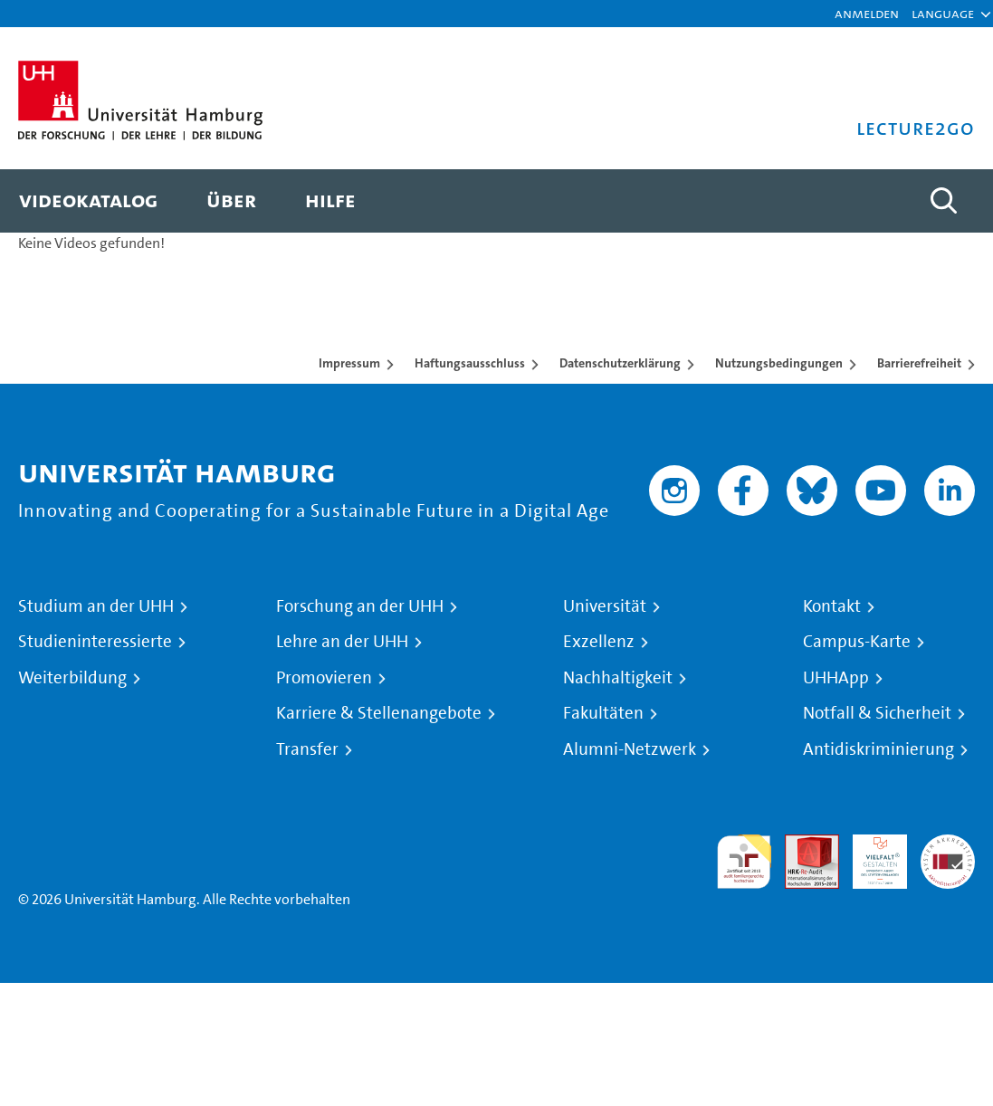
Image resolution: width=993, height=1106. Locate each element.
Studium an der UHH (96, 606)
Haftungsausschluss (470, 363)
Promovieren (324, 678)
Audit (802, 844)
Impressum (349, 363)
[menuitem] (88, 201)
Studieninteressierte (95, 641)
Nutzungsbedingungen (779, 363)
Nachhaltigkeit (618, 678)
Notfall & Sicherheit (877, 713)
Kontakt (832, 606)
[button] (943, 13)
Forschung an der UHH (360, 606)
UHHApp (836, 678)
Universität (604, 606)
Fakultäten (603, 713)
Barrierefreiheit (919, 363)
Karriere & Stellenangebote (379, 713)
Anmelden (867, 13)
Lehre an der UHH (342, 641)
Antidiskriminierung (878, 749)
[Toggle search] (943, 201)
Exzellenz (599, 641)
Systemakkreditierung (948, 844)
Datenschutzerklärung (620, 363)
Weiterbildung (72, 678)
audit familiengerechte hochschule (744, 862)
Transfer (307, 749)
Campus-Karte (857, 641)
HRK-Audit (870, 855)
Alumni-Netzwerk (629, 749)
